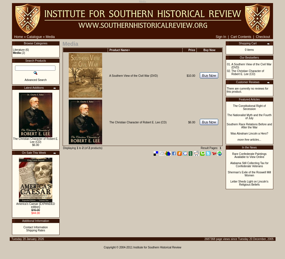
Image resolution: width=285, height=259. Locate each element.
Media (50, 37)
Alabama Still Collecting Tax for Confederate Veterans (249, 165)
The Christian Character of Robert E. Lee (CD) (35, 140)
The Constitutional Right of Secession (249, 107)
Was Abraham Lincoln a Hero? (249, 133)
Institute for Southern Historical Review (157, 247)
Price (191, 50)
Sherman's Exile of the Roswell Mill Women (249, 174)
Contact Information (35, 227)
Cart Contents (241, 37)
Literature (19, 49)
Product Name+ (119, 50)
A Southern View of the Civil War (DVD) (133, 75)
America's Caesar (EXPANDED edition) (35, 205)
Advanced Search (36, 79)
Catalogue (34, 37)
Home (18, 37)
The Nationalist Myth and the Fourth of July (249, 117)
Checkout (263, 37)
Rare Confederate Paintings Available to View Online (249, 155)
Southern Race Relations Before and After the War (249, 126)
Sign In (221, 37)
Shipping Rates (35, 230)
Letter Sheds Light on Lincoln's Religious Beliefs (249, 183)
